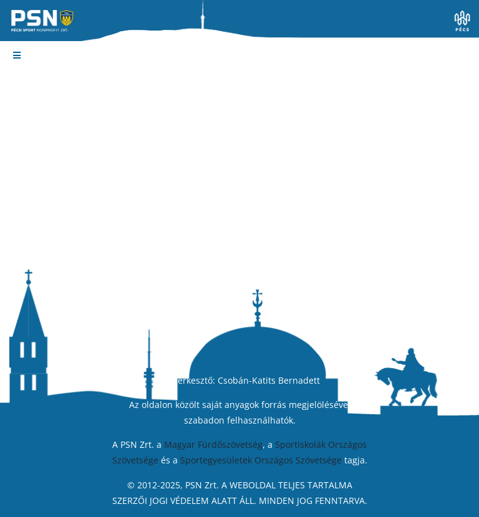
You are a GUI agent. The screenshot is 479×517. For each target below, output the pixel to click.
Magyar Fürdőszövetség (213, 444)
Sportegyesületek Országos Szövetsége (261, 460)
